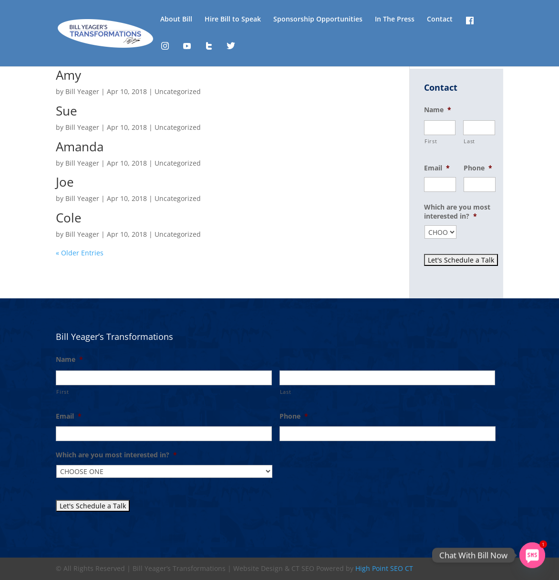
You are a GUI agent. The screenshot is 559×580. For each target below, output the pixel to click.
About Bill (176, 19)
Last (469, 141)
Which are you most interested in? (457, 211)
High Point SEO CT (384, 568)
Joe (65, 181)
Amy (68, 75)
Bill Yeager (82, 91)
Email (437, 168)
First (430, 141)
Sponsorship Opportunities (317, 19)
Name (437, 109)
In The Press (394, 19)
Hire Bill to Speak (233, 19)
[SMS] (532, 555)
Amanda (80, 146)
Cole (69, 217)
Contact (440, 19)
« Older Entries (80, 252)
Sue (66, 110)
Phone (478, 168)
